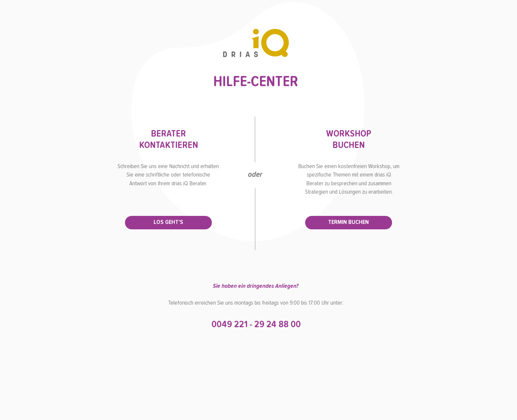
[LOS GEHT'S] (168, 222)
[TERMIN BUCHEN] (348, 222)
